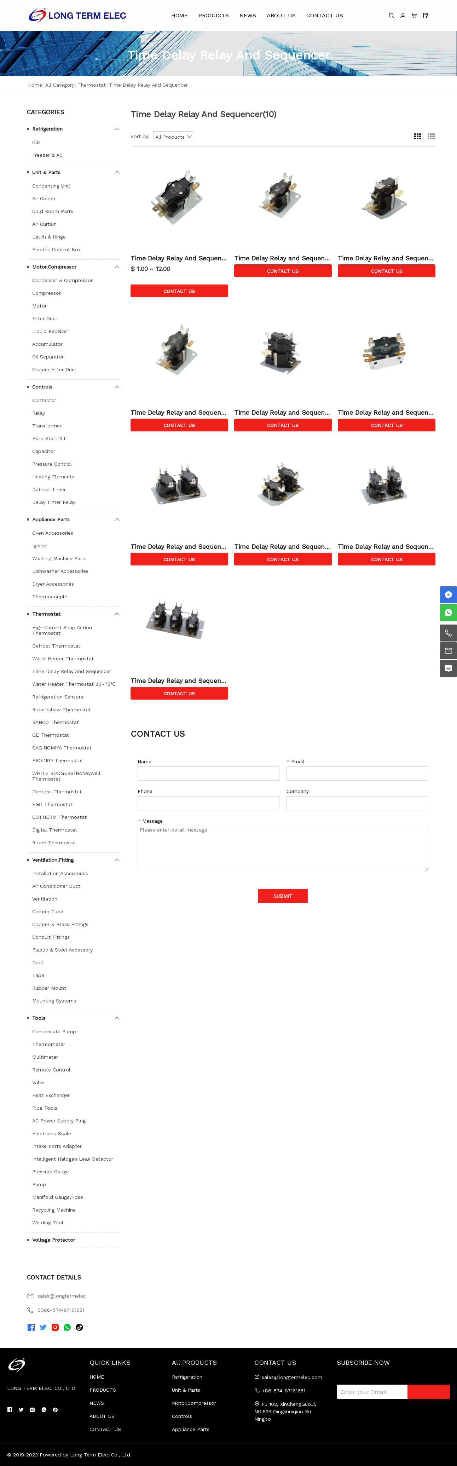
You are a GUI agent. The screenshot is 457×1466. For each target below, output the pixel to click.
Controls (42, 387)
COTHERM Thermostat (59, 817)
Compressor (46, 293)
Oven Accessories (52, 533)
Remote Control (51, 1070)
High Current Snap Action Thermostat (62, 630)
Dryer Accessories (53, 584)
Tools (38, 1018)
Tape (38, 975)
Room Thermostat (54, 842)
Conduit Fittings (51, 937)
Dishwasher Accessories (60, 571)
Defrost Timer (49, 489)
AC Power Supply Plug (59, 1120)
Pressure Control (52, 464)
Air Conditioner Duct (56, 886)
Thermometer (48, 1044)
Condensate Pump (54, 1031)
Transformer (47, 426)
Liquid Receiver (50, 331)
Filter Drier (44, 318)
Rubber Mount (49, 988)
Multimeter (45, 1057)
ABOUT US (281, 15)
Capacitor (43, 451)
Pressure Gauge (50, 1171)
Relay (38, 413)
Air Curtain (44, 224)
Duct (38, 962)
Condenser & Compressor (62, 280)
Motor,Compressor (54, 267)
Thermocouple (49, 596)
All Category (59, 85)
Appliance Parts (51, 519)
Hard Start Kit (49, 438)
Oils (36, 142)
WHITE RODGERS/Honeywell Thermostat (66, 776)
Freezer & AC (47, 155)
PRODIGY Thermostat (57, 760)
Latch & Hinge (49, 237)
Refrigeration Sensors (57, 697)
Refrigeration (47, 129)
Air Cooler (44, 198)
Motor (39, 306)
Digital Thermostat (54, 830)
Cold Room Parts (52, 211)
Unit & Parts (46, 172)
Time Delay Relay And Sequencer (71, 671)
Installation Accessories (60, 873)
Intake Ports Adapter (57, 1146)
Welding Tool (47, 1222)
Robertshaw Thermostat (61, 709)
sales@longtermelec (61, 1296)
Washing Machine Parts (59, 558)
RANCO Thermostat (55, 722)
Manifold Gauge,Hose (57, 1197)
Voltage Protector (53, 1240)
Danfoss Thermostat (57, 791)
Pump (39, 1184)
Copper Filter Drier (54, 369)
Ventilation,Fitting (53, 860)
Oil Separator (48, 357)
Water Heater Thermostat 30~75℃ (73, 684)
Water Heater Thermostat (63, 658)
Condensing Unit (51, 186)
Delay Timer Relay (53, 502)
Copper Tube (47, 911)
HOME (179, 15)
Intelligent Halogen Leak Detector (72, 1159)
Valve (38, 1082)
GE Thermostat (50, 735)
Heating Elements (53, 476)
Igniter (39, 545)
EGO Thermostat (52, 804)
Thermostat (91, 85)
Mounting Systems (54, 1001)
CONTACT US (324, 15)
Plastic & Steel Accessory (62, 950)
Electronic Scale (51, 1133)
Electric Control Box (56, 249)
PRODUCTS (213, 15)
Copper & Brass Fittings (60, 924)
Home (35, 85)
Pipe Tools (44, 1108)
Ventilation (44, 899)
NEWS (247, 15)
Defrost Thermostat (56, 646)
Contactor (44, 400)
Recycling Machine (54, 1210)
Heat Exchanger (51, 1095)
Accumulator (47, 344)
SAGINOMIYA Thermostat (62, 748)
